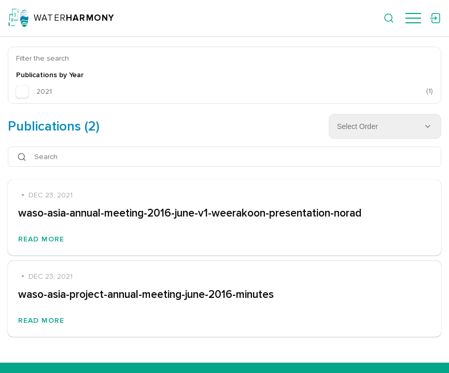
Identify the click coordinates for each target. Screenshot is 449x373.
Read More (41, 239)
